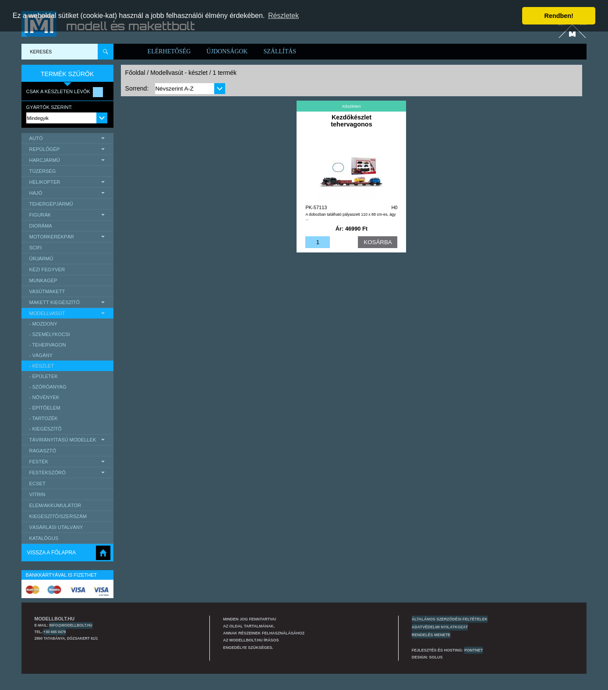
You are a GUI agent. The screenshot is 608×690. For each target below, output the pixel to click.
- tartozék (43, 418)
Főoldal (135, 72)
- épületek (43, 376)
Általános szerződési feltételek (450, 619)
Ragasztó (43, 450)
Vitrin (37, 494)
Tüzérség (42, 171)
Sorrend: (137, 88)
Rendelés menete (431, 635)
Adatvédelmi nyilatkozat (440, 627)
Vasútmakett (47, 291)
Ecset (37, 483)
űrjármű (41, 258)
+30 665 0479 (54, 632)
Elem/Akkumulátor (55, 505)
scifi (35, 247)
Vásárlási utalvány (56, 527)
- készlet (41, 365)
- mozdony (43, 323)
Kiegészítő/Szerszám (58, 516)
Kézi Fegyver (47, 269)
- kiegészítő (45, 428)
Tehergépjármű (51, 204)
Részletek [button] (283, 15)
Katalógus (44, 538)
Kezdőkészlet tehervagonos (351, 121)
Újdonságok (226, 51)
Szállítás (279, 51)
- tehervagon (47, 344)
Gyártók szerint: (49, 107)
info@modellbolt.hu (70, 625)
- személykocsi (49, 334)
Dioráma (40, 225)
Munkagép (43, 280)
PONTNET (473, 650)
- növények (44, 397)
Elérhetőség (169, 51)
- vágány (41, 355)
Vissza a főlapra (51, 553)
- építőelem (44, 407)
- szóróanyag (48, 386)
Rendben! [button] (558, 15)
